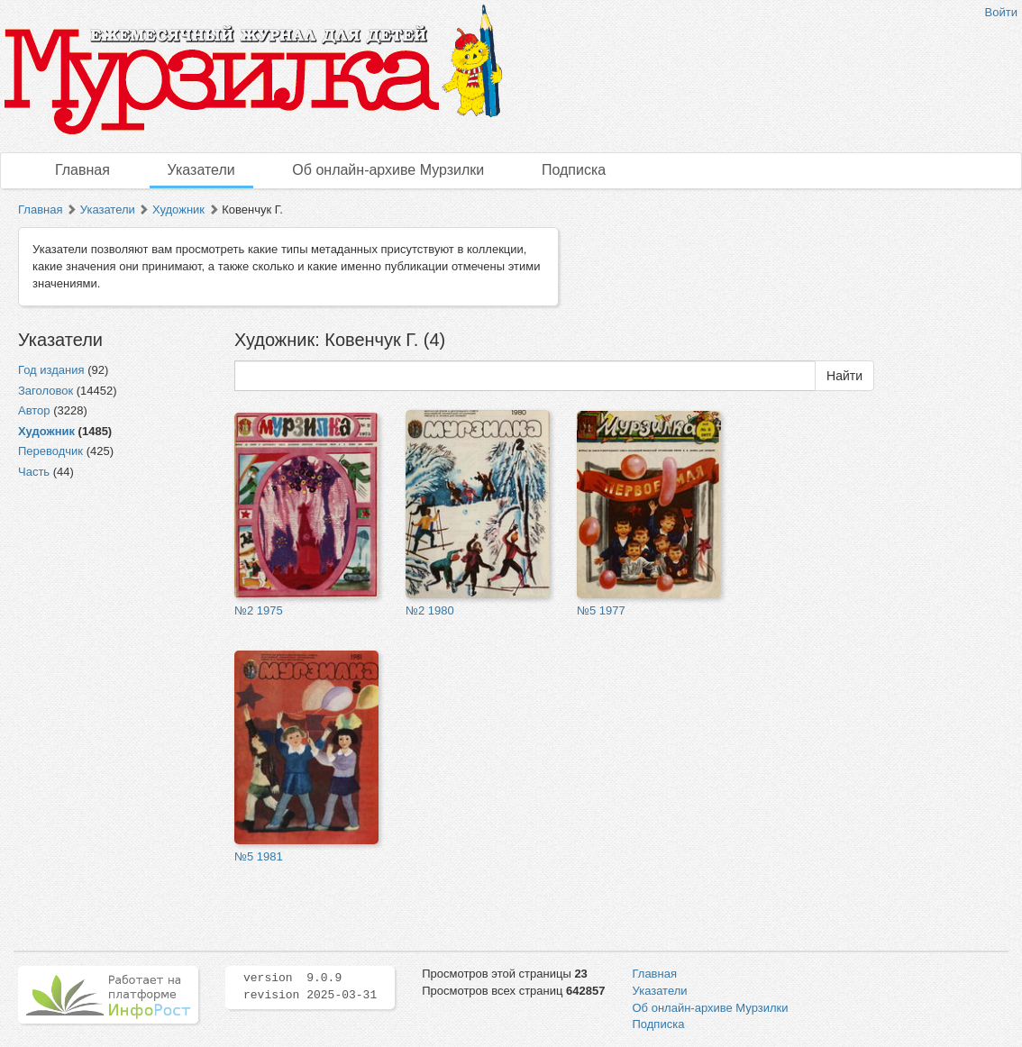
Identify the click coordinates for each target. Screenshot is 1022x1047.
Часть (34, 471)
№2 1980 (430, 610)
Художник (178, 209)
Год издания (51, 370)
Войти (1001, 12)
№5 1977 (601, 610)
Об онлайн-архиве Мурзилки (388, 170)
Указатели (201, 170)
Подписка (574, 170)
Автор (34, 410)
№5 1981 (258, 856)
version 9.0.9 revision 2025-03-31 (310, 986)
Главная (82, 170)
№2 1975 (258, 610)
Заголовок (45, 390)
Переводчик (50, 451)
